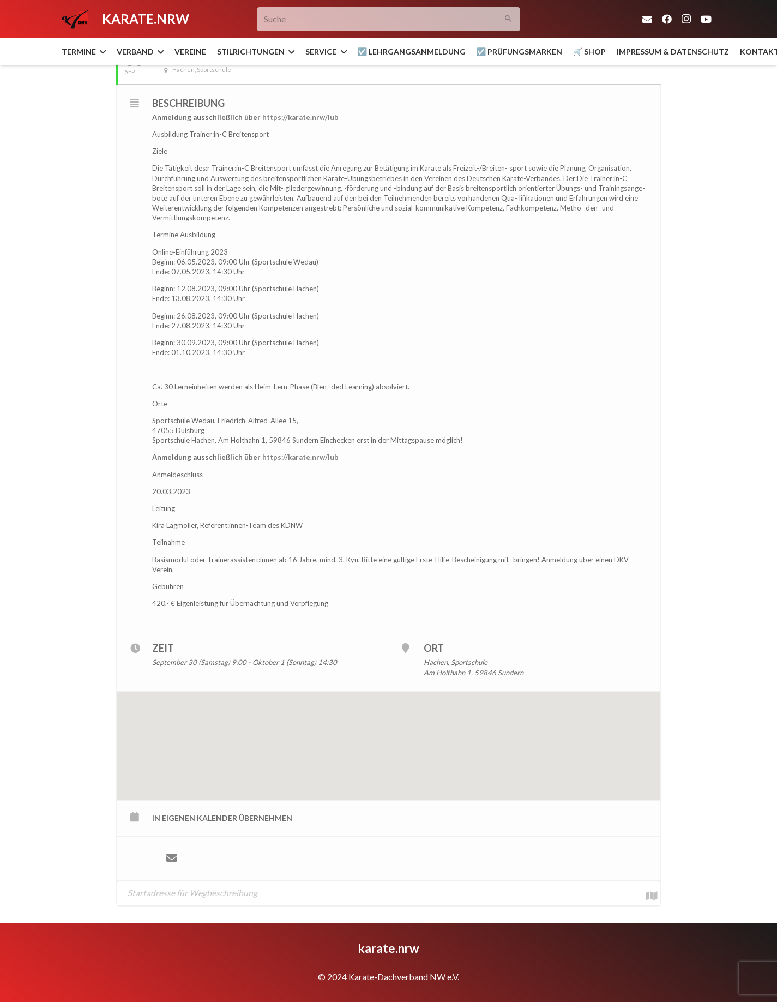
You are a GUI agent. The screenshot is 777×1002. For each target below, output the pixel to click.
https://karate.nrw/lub (300, 117)
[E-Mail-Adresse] (647, 19)
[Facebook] (667, 19)
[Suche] (388, 19)
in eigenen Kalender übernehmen (222, 818)
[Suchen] (508, 19)
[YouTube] (706, 19)
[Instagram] (686, 19)
